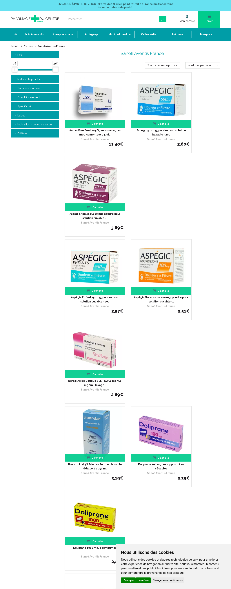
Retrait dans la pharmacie (168, 457)
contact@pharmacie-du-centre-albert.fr (37, 492)
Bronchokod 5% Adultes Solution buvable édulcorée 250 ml (89, 277)
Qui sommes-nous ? (93, 460)
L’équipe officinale (92, 463)
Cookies (87, 500)
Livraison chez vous (164, 460)
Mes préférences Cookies (96, 503)
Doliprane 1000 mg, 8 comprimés (196, 275)
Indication (33, 125)
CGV (85, 490)
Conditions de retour (165, 467)
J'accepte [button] (128, 580)
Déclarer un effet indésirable (98, 470)
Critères (20, 134)
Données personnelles (95, 497)
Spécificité (22, 107)
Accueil (15, 46)
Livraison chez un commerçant (171, 463)
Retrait (35, 405)
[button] (162, 65)
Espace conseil (91, 483)
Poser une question (93, 474)
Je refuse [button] (143, 580)
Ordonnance (89, 467)
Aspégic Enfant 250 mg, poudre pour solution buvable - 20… (88, 201)
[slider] (15, 70)
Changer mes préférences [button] (168, 580)
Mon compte (89, 507)
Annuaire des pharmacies (97, 513)
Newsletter (88, 487)
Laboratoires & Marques (95, 477)
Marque (29, 46)
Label (19, 116)
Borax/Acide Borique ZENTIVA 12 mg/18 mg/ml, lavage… (196, 201)
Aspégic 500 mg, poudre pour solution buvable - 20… (142, 125)
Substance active (27, 88)
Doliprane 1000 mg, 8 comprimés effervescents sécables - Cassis (88, 354)
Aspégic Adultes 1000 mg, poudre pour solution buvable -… (196, 125)
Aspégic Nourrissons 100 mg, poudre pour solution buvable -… (142, 201)
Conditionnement (27, 98)
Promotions (89, 480)
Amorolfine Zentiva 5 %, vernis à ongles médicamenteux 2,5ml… (88, 125)
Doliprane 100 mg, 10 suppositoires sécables (142, 277)
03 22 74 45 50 (24, 486)
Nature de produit (27, 79)
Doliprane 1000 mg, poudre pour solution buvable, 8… (196, 354)
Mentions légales (92, 494)
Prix (18, 55)
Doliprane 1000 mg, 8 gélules (142, 352)
